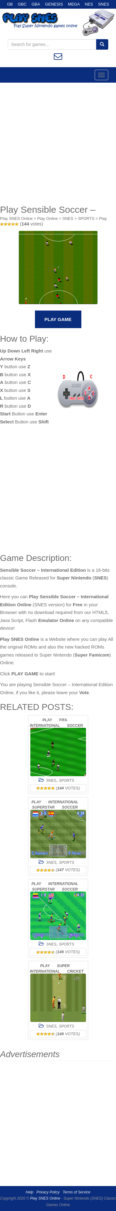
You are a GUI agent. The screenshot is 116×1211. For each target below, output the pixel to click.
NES (89, 4)
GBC (22, 4)
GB (10, 4)
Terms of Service (76, 1192)
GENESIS (54, 4)
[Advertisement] (58, 143)
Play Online (47, 218)
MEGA (74, 4)
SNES (103, 4)
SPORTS (86, 218)
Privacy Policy (48, 1192)
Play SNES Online (16, 218)
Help (29, 1192)
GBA (36, 4)
